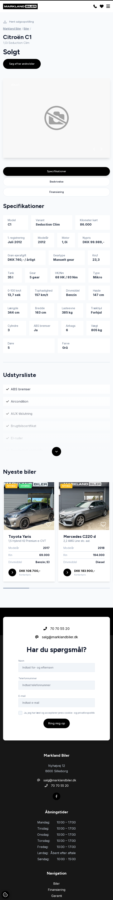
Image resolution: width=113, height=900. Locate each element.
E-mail (22, 696)
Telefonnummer (27, 678)
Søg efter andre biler (22, 63)
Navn (21, 660)
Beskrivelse (56, 181)
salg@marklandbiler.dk (56, 637)
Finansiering (56, 192)
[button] (94, 149)
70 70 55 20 (56, 629)
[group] (56, 118)
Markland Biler (12, 28)
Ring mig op (56, 723)
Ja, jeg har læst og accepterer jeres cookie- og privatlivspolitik (59, 712)
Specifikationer (56, 171)
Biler (26, 28)
